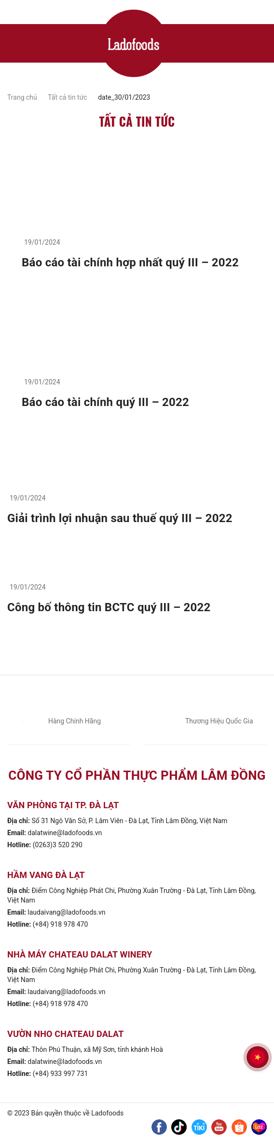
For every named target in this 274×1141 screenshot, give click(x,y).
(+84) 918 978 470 (60, 924)
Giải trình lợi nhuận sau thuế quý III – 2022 (120, 518)
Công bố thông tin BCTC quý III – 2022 (109, 607)
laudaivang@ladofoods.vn (66, 912)
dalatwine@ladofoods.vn (64, 833)
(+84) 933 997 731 (60, 1073)
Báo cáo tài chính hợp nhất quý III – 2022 (130, 262)
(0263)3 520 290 (57, 845)
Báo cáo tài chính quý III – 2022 (105, 402)
